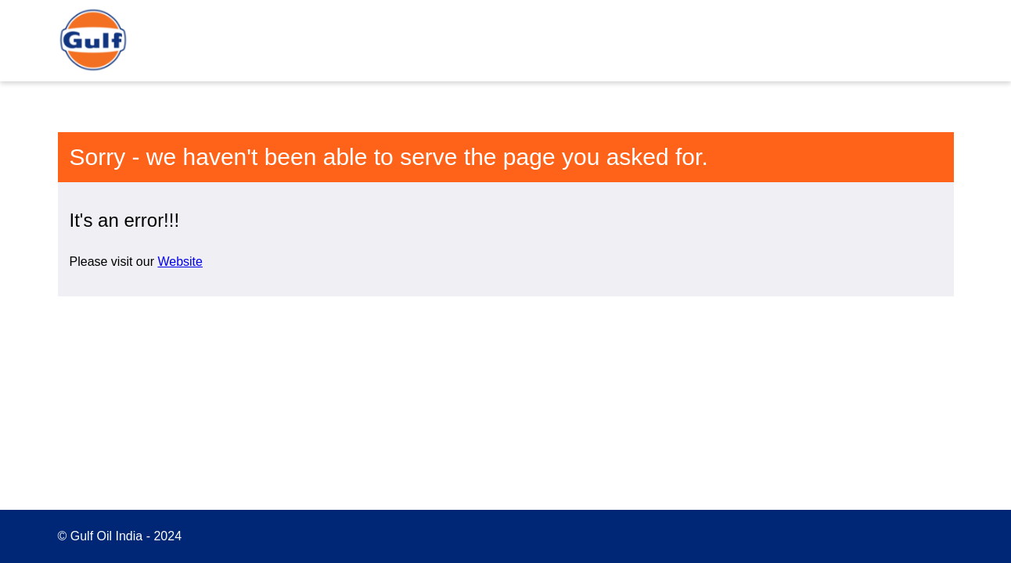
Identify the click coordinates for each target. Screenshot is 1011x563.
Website (180, 261)
